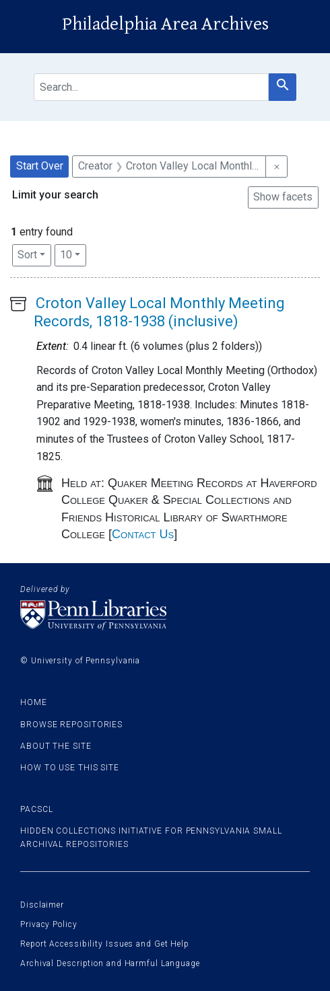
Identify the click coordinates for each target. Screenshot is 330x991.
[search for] (151, 87)
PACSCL (36, 809)
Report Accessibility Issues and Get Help (104, 944)
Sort (27, 254)
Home (33, 702)
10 (73, 253)
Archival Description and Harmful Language (110, 963)
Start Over (39, 165)
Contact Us (143, 534)
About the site (56, 746)
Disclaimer (42, 905)
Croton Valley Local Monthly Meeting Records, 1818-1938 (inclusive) (159, 312)
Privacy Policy (48, 924)
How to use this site (69, 767)
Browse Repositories (71, 724)
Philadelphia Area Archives (165, 24)
